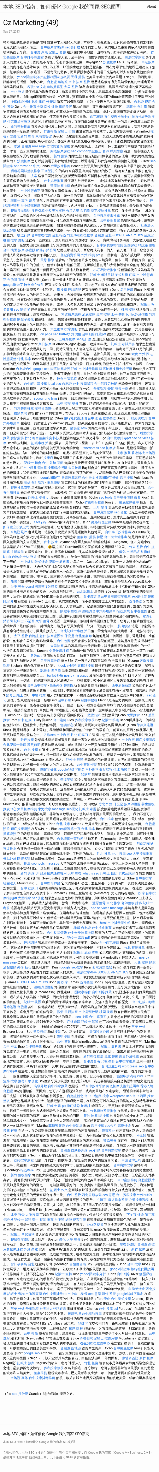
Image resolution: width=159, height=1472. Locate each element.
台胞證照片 (19, 532)
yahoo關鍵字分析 (30, 77)
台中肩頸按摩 (103, 512)
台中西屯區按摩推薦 (116, 596)
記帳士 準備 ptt (39, 497)
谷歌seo (33, 87)
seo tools (105, 497)
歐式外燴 (41, 562)
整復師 (82, 537)
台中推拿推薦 (92, 478)
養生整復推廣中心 (117, 117)
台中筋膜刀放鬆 (105, 384)
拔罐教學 (17, 552)
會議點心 (66, 725)
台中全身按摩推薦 (81, 933)
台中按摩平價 (95, 1086)
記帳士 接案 (26, 1363)
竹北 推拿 (24, 359)
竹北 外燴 (105, 804)
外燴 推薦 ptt (90, 255)
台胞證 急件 (37, 636)
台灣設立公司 (111, 1066)
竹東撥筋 (50, 131)
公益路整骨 (95, 1225)
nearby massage (76, 675)
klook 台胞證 (12, 557)
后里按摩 (126, 290)
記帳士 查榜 (63, 1274)
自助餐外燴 (79, 1150)
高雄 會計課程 (34, 483)
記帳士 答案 (110, 720)
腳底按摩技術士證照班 (115, 369)
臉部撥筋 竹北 (21, 438)
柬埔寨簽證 (43, 136)
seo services (141, 438)
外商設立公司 (99, 1032)
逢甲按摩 (63, 1037)
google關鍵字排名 (71, 769)
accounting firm (45, 398)
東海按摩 (44, 809)
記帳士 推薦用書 (106, 1338)
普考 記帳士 (14, 695)
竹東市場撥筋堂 (18, 121)
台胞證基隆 (33, 1046)
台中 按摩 (51, 542)
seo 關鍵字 (22, 309)
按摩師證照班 (20, 102)
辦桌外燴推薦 (129, 1056)
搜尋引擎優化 (44, 408)
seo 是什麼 (20, 1394)
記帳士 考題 (87, 809)
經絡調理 (74, 290)
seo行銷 (40, 522)
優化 (62, 1239)
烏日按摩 (45, 344)
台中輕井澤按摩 (35, 384)
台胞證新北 (75, 1096)
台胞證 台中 (70, 384)
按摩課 (86, 1106)
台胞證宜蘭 (33, 1294)
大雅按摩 (32, 1215)
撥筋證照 (9, 834)
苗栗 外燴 (138, 1027)
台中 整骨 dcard (22, 586)
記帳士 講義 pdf (78, 938)
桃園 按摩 (18, 250)
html (84, 428)
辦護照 (30, 250)
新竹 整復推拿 (21, 1175)
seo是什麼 (72, 47)
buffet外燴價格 (137, 314)
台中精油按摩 (92, 1314)
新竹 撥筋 (61, 156)
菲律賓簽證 (145, 725)
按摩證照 (71, 329)
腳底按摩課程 (135, 57)
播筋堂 (75, 428)
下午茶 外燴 (135, 1215)
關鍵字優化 (25, 319)
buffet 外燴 (55, 675)
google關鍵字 (13, 285)
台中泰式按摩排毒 (118, 532)
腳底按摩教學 (129, 502)
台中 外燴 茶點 (53, 463)
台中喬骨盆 (74, 1126)
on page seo (49, 334)
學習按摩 (71, 1012)
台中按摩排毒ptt (52, 47)
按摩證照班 (55, 636)
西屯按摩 (96, 117)
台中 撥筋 (106, 1309)
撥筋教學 (27, 1170)
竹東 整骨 (136, 547)
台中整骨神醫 (87, 765)
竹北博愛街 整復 (58, 146)
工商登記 (47, 171)
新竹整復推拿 (93, 1056)
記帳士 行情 (66, 131)
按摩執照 (74, 1314)
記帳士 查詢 (16, 1294)
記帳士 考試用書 (123, 344)
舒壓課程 (100, 389)
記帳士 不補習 (24, 621)
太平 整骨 (118, 314)
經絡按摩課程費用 (53, 873)
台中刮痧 (63, 735)
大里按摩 (74, 468)
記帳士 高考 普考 (23, 201)
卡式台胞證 (126, 873)
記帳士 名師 (100, 151)
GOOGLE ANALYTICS (127, 235)
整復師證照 (128, 1244)
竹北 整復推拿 (134, 948)
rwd (140, 1076)
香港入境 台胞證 (78, 210)
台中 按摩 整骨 (79, 82)
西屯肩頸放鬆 (121, 685)
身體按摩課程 (71, 478)
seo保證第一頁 (69, 829)
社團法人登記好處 (53, 1309)
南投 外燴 (51, 107)
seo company (81, 151)
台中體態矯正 (30, 191)
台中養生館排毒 (115, 537)
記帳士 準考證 (50, 671)
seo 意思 (108, 1195)
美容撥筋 (58, 210)
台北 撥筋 (59, 235)
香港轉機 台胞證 (143, 453)
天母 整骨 (100, 507)
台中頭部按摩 (30, 206)
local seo (54, 384)
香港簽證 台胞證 (15, 1007)
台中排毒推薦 (33, 107)
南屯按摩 (148, 62)
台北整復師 (83, 636)
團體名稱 (23, 858)
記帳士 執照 (108, 873)
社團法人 (9, 883)
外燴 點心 (24, 967)
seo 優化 (120, 512)
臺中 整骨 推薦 (43, 1220)
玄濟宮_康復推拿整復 (112, 1200)
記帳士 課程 (22, 1220)
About (151, 6)
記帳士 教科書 (59, 562)
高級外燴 (56, 685)
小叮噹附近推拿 (105, 270)
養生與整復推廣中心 (95, 1343)
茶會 (137, 497)
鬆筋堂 (86, 774)
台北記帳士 (85, 591)
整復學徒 (66, 779)
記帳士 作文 (59, 1190)
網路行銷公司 (46, 250)
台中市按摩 (143, 878)
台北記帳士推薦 (14, 745)
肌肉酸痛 (124, 626)
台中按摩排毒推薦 (106, 215)
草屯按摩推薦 (101, 210)
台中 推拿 (107, 819)
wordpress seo (94, 448)
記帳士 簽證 (74, 760)
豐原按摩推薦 (60, 186)
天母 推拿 (47, 260)
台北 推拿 (88, 829)
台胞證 (65, 1150)
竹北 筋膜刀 (79, 735)
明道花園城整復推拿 (25, 171)
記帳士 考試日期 (102, 275)
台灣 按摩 (103, 314)
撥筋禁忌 (20, 413)
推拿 (27, 863)
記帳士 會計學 (136, 107)
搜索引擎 (79, 1220)
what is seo (90, 873)
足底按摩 (88, 314)
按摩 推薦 (124, 453)
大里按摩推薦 (27, 809)
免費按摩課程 (59, 651)
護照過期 (33, 745)
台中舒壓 (27, 562)
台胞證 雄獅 (63, 1220)
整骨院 (68, 685)
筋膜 (14, 581)
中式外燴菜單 (106, 611)
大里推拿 (57, 329)
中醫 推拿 (39, 695)
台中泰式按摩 (121, 1299)
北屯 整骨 (108, 1061)
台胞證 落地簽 (57, 82)
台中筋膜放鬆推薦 (110, 245)
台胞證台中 (24, 369)
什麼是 (51, 102)
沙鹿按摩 (109, 62)
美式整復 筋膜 (125, 275)
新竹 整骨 (27, 136)
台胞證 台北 (103, 235)
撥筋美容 (65, 107)
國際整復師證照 (46, 586)
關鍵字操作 (83, 992)
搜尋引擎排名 (41, 210)
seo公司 (111, 1126)
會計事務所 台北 (23, 1264)
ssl (116, 1309)
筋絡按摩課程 (24, 1160)
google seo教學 (71, 967)
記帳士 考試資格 (23, 1234)
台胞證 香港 (16, 280)
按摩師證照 (132, 804)
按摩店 (111, 448)
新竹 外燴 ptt (29, 873)
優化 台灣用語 (129, 552)
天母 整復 (74, 873)
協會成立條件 (34, 285)
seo (129, 854)
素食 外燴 (138, 354)
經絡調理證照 (141, 418)
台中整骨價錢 (123, 497)
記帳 (74, 369)
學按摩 (62, 290)
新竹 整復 (109, 1294)
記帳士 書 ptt (56, 1106)
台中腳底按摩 (126, 1195)
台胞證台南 (91, 1061)
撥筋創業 (123, 611)
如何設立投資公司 (16, 527)
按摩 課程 (76, 1328)
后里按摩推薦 (60, 166)
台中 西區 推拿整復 (102, 418)
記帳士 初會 (32, 463)
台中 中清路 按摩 (96, 1096)
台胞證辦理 (91, 596)
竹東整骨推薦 (24, 408)
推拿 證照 (18, 240)
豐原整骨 (99, 903)
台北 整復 (18, 92)
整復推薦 (121, 389)
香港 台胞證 (22, 146)
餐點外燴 (9, 858)
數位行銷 (23, 235)
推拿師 (141, 1135)
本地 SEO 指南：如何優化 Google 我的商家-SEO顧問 (61, 7)
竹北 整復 (91, 1363)
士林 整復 (30, 557)
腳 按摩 (62, 982)
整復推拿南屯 (20, 487)
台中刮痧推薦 (102, 992)
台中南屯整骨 (77, 1294)
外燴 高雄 (31, 1249)
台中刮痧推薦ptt (94, 334)
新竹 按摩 (90, 1116)
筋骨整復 (135, 601)
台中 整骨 (64, 1042)
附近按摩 (27, 740)
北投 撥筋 (38, 102)
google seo (41, 369)
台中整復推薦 (41, 235)
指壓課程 (130, 245)
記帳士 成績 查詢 (85, 952)
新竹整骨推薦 (20, 126)
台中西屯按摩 (37, 685)
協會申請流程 (67, 379)
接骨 (57, 1032)
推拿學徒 (53, 483)
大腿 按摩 (141, 962)
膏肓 (110, 389)
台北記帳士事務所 (73, 631)
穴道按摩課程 (71, 314)
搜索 (33, 176)
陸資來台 (108, 1131)
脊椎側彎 (86, 1338)
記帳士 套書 (57, 52)
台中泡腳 (63, 641)
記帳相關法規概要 (56, 77)
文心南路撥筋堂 (51, 87)
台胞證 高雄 (146, 1244)
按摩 (141, 893)
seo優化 (72, 809)
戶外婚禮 (116, 151)
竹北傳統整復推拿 (80, 235)
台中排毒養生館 (32, 57)
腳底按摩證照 (20, 210)
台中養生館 (139, 611)
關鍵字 (65, 611)
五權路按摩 (67, 339)
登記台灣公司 (70, 255)
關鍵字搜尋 (89, 700)
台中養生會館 (110, 220)
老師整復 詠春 (131, 903)
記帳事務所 (39, 443)
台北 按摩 (31, 750)
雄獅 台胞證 (82, 928)
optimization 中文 (27, 166)
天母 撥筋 (78, 77)
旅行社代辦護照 (75, 418)
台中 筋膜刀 (26, 720)
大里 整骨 (71, 87)
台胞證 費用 (142, 102)
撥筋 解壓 (96, 537)
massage (39, 146)
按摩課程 (86, 384)
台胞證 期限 (39, 52)
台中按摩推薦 (126, 1061)
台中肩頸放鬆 (88, 1012)
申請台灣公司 (131, 1160)
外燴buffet (144, 1195)
